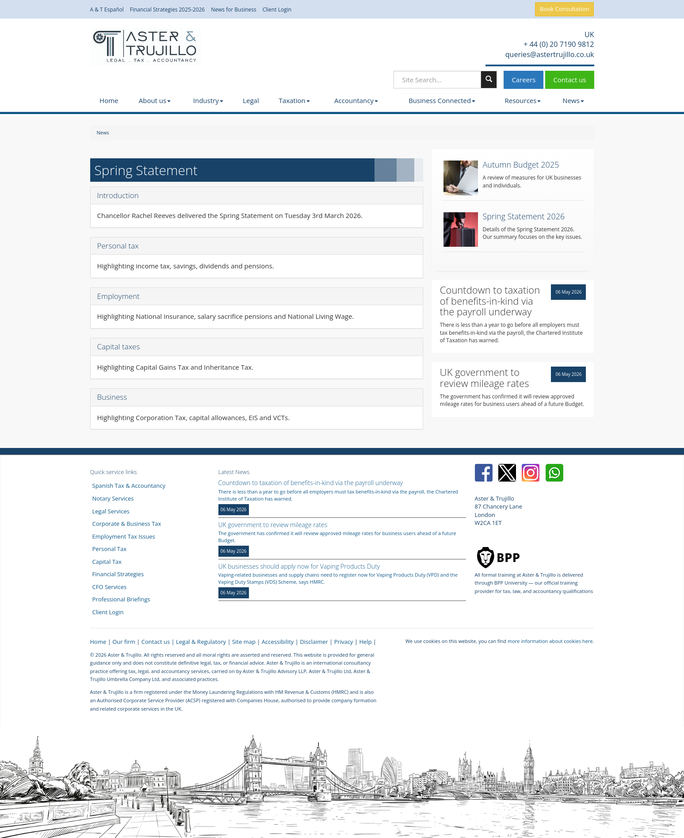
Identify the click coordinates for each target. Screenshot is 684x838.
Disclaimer (314, 642)
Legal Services (111, 511)
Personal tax (118, 246)
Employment (118, 296)
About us (155, 100)
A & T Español (107, 9)
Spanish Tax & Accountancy (129, 486)
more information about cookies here (550, 641)
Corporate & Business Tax (126, 524)
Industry (208, 100)
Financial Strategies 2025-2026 (167, 9)
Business (112, 397)
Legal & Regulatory (201, 642)
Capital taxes (118, 346)
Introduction (118, 195)
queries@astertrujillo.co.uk (549, 54)
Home (108, 100)
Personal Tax (109, 549)
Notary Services (113, 498)
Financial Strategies (118, 574)
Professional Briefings (121, 599)
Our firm (123, 642)
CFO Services (109, 587)
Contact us (569, 79)
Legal (251, 100)
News (573, 100)
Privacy (343, 642)
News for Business (233, 9)
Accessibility (278, 642)
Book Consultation (564, 9)
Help (365, 642)
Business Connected (442, 100)
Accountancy (356, 100)
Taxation (294, 100)
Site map (244, 642)
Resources (522, 100)
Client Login (277, 9)
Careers (523, 79)
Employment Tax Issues (123, 536)
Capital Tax (107, 562)
